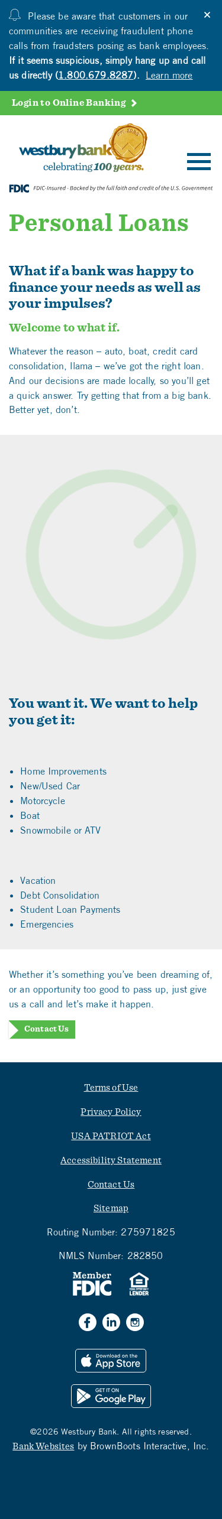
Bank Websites (43, 1446)
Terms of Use (111, 1087)
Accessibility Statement (111, 1160)
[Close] (207, 15)
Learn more (169, 75)
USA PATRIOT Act (110, 1136)
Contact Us (46, 1029)
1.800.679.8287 (95, 75)
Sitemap (111, 1208)
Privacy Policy (111, 1112)
